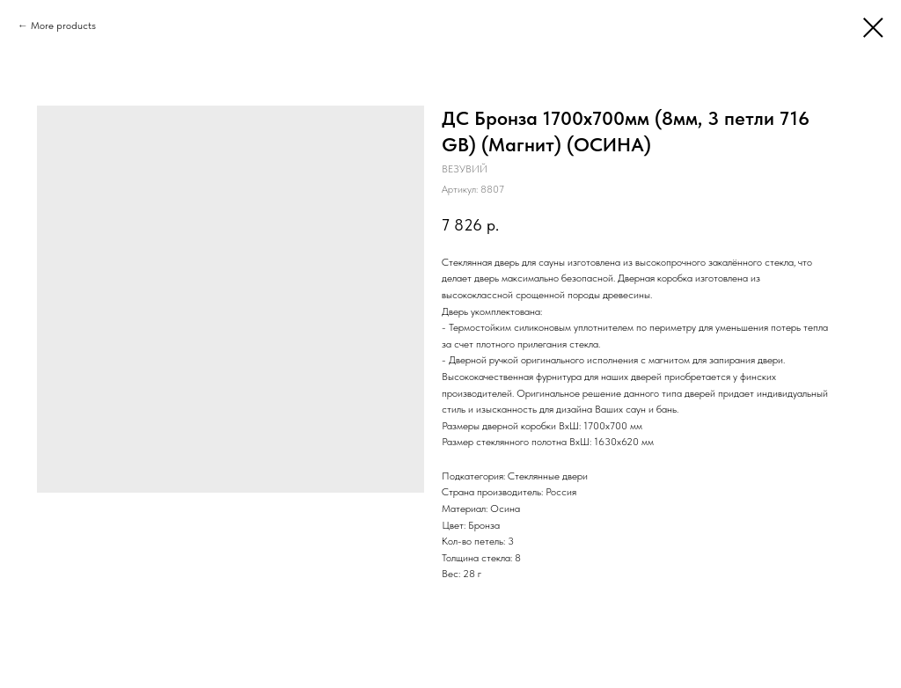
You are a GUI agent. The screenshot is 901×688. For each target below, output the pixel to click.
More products (63, 25)
